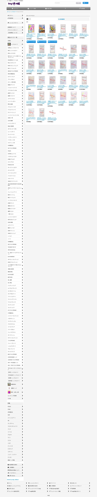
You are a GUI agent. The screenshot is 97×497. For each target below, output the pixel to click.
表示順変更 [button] (61, 19)
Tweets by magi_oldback (13, 479)
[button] (65, 8)
